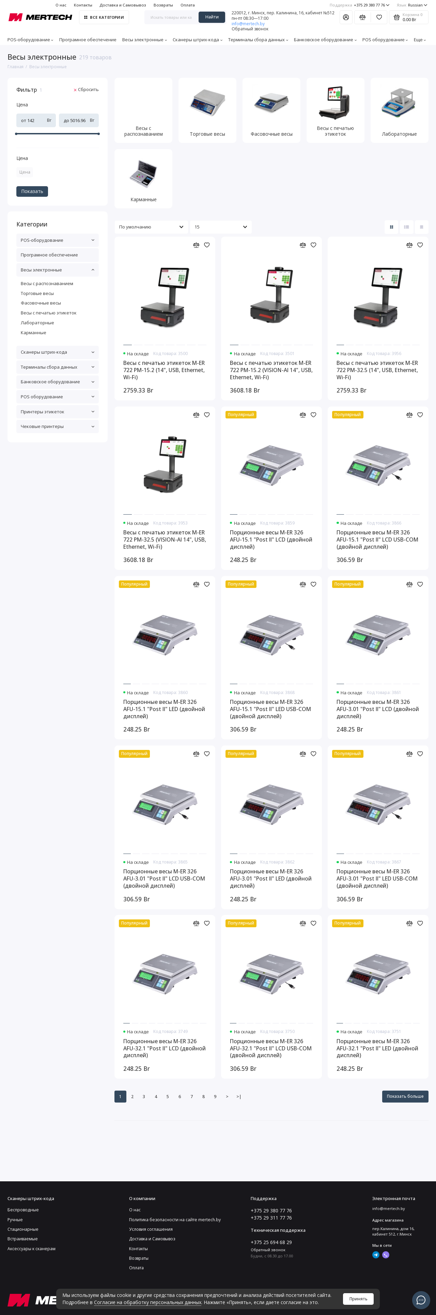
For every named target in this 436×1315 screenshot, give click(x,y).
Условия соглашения (151, 1229)
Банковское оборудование (325, 39)
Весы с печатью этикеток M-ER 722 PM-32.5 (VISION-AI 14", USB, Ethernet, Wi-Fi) (164, 539)
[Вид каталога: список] (407, 227)
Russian (412, 5)
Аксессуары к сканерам (31, 1249)
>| (239, 1096)
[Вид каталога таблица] (422, 227)
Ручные (15, 1220)
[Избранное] (379, 17)
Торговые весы (37, 293)
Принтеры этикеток (57, 412)
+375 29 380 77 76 (360, 5)
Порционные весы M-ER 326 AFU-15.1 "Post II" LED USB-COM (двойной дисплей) (270, 709)
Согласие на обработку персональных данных (147, 1302)
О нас (61, 5)
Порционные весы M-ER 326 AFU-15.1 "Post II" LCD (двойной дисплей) (271, 539)
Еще (420, 39)
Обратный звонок (250, 29)
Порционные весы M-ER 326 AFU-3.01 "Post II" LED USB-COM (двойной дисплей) (377, 878)
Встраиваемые (22, 1239)
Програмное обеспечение (87, 39)
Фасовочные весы (41, 303)
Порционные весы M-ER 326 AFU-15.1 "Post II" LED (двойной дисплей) (164, 709)
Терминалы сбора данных (258, 39)
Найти (212, 17)
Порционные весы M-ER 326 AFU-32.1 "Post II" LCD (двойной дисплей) (164, 1048)
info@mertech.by (248, 24)
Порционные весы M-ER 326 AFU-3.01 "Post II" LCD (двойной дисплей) (378, 709)
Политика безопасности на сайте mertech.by (175, 1220)
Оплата (188, 5)
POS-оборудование (30, 39)
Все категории (104, 17)
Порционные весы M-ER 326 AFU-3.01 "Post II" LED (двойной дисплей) (271, 878)
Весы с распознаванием (47, 283)
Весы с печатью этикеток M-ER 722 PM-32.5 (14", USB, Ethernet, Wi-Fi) (377, 370)
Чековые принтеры (57, 426)
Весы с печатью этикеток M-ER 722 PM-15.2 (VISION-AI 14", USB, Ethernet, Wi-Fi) (271, 370)
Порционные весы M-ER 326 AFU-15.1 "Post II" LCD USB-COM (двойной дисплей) (377, 539)
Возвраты (163, 5)
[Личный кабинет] (346, 17)
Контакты (83, 5)
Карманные (33, 332)
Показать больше (405, 1096)
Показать (32, 191)
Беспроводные (23, 1210)
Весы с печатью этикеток (49, 313)
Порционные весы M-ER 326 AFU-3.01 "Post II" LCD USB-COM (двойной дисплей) (164, 878)
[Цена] (5, 79)
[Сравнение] (363, 17)
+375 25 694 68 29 (271, 1242)
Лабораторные (37, 323)
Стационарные (22, 1229)
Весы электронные (144, 39)
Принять (358, 1299)
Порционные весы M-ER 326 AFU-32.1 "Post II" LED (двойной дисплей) (377, 1048)
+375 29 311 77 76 (271, 1217)
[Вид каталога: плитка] (391, 227)
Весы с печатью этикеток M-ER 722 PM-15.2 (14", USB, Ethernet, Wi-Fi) (164, 370)
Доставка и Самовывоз (122, 5)
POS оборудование (385, 39)
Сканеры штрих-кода (197, 39)
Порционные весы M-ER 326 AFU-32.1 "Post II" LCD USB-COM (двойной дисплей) (271, 1048)
